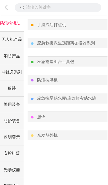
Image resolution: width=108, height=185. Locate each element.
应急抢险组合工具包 (55, 61)
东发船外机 (47, 135)
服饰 (41, 117)
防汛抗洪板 (47, 80)
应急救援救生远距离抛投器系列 (66, 43)
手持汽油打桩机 (51, 25)
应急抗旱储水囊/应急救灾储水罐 (66, 98)
